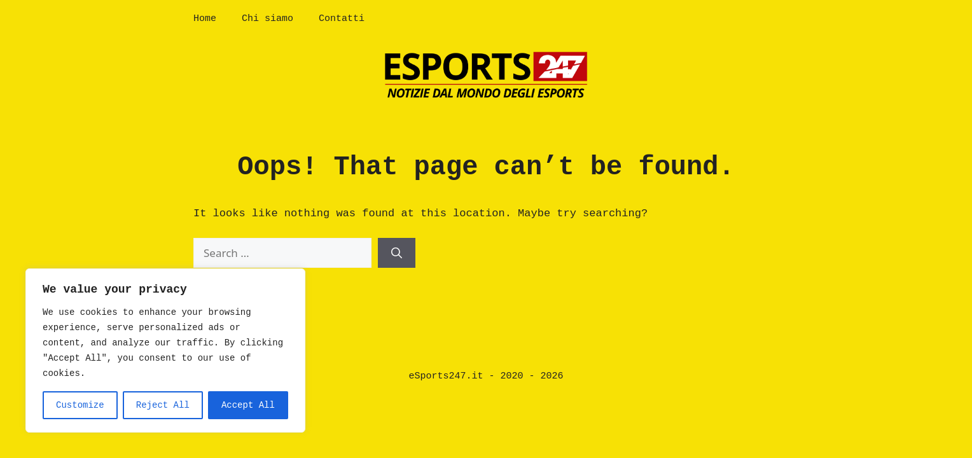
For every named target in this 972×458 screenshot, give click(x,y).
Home (204, 18)
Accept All (248, 405)
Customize (80, 405)
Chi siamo (267, 18)
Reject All (163, 405)
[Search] (396, 253)
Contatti (341, 18)
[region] (165, 350)
